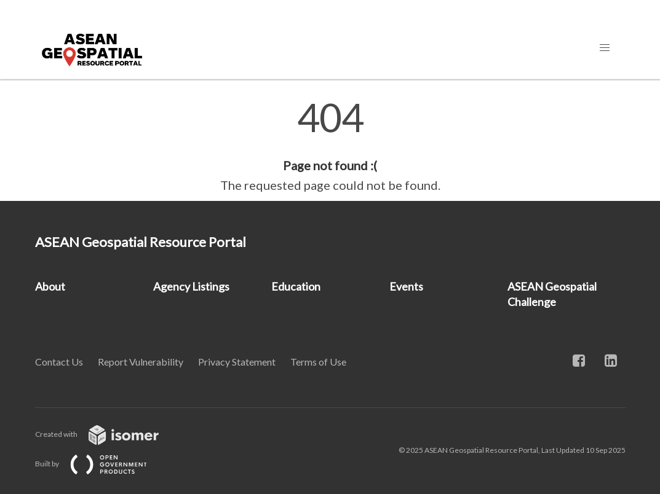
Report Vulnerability (140, 361)
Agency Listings (191, 286)
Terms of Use (318, 361)
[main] (330, 146)
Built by (101, 463)
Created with (106, 434)
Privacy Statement (237, 361)
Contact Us (59, 361)
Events (406, 286)
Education (295, 286)
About (50, 286)
